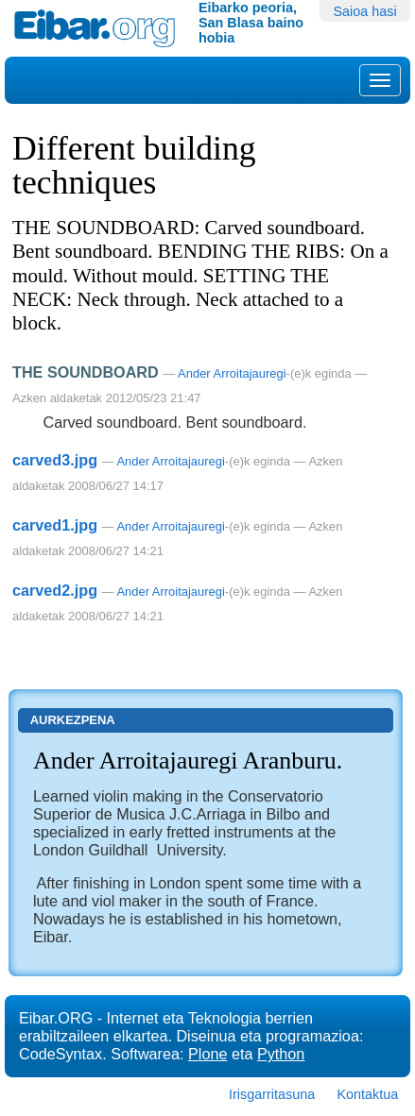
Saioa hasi (364, 11)
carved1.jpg (54, 524)
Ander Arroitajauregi (231, 373)
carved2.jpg (54, 590)
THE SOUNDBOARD (85, 372)
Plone (207, 1053)
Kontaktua (367, 1094)
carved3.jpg (54, 459)
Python (280, 1053)
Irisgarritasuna (272, 1094)
